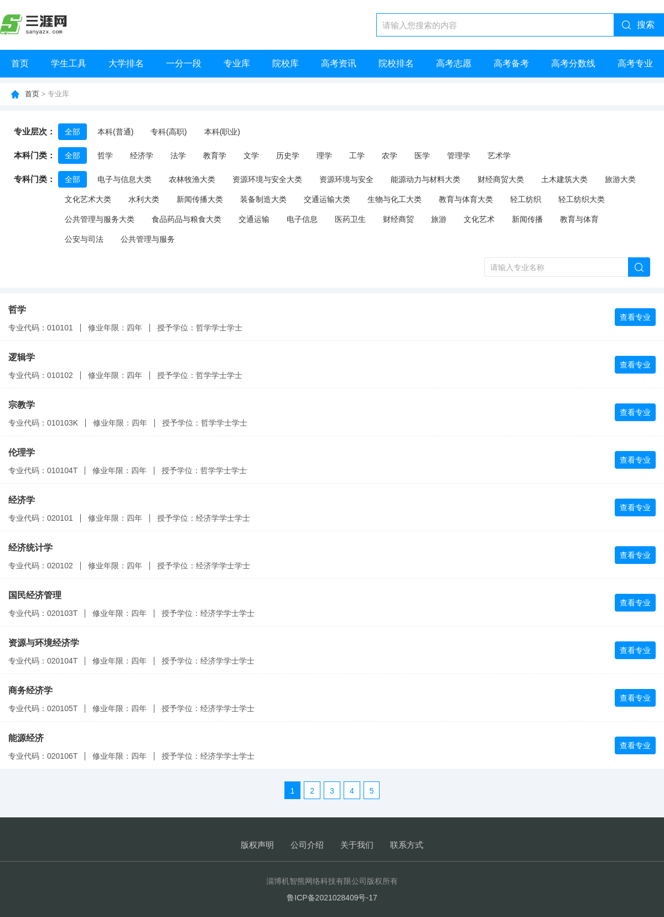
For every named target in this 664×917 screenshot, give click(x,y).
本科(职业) (222, 131)
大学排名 (126, 63)
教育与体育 (579, 219)
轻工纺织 (525, 199)
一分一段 (183, 63)
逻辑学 (21, 357)
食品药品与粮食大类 (186, 219)
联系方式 (406, 844)
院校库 (285, 63)
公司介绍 (307, 844)
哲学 (105, 155)
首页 (20, 63)
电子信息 (302, 219)
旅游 (439, 219)
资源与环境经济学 (43, 642)
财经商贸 (398, 219)
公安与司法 (84, 239)
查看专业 (635, 317)
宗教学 (21, 405)
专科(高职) (168, 131)
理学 (324, 155)
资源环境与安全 (346, 179)
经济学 (141, 155)
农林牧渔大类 (192, 179)
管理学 (458, 155)
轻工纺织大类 (581, 199)
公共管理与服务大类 (99, 219)
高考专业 (635, 63)
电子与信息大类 (124, 179)
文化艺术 (479, 219)
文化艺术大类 (88, 199)
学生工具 (68, 63)
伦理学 (21, 452)
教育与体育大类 (466, 199)
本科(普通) (115, 131)
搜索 (646, 24)
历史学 (287, 155)
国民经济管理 (34, 595)
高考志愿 (453, 63)
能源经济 (26, 738)
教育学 (214, 155)
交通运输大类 (327, 199)
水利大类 (143, 199)
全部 (72, 131)
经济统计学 (30, 547)
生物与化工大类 (394, 199)
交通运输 (253, 219)
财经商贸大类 (501, 179)
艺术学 (499, 155)
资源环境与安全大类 (267, 179)
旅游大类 (620, 179)
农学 (389, 155)
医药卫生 (350, 219)
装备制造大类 (263, 199)
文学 (251, 155)
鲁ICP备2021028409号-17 (332, 897)
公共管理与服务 (148, 239)
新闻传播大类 (200, 199)
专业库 (237, 63)
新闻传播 (527, 219)
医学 (422, 155)
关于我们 (357, 844)
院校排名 (396, 63)
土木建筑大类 (564, 179)
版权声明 (257, 844)
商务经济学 (30, 690)
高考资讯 (338, 63)
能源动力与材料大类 (425, 179)
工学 (357, 155)
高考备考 (511, 63)
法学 (178, 155)
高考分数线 (573, 63)
